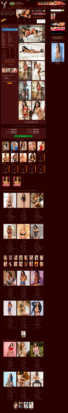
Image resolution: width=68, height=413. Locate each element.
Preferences (58, 12)
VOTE (34, 21)
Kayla (26, 260)
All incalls (29, 190)
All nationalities (34, 190)
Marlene (36, 260)
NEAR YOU (18, 21)
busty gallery (6, 76)
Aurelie (26, 266)
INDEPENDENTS (30, 8)
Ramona (31, 260)
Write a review (23, 136)
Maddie (21, 266)
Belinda (41, 266)
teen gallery (6, 78)
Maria (36, 266)
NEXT (29, 21)
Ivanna (10, 260)
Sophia (10, 266)
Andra (5, 266)
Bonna (5, 260)
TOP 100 (35, 8)
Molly (15, 266)
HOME (9, 8)
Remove (52, 19)
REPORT (24, 21)
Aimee (31, 266)
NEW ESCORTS (17, 8)
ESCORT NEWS (40, 8)
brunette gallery (6, 77)
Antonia (41, 260)
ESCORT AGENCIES (24, 8)
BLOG (45, 8)
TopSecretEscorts (11, 64)
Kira (15, 260)
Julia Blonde (21, 260)
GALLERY (12, 8)
